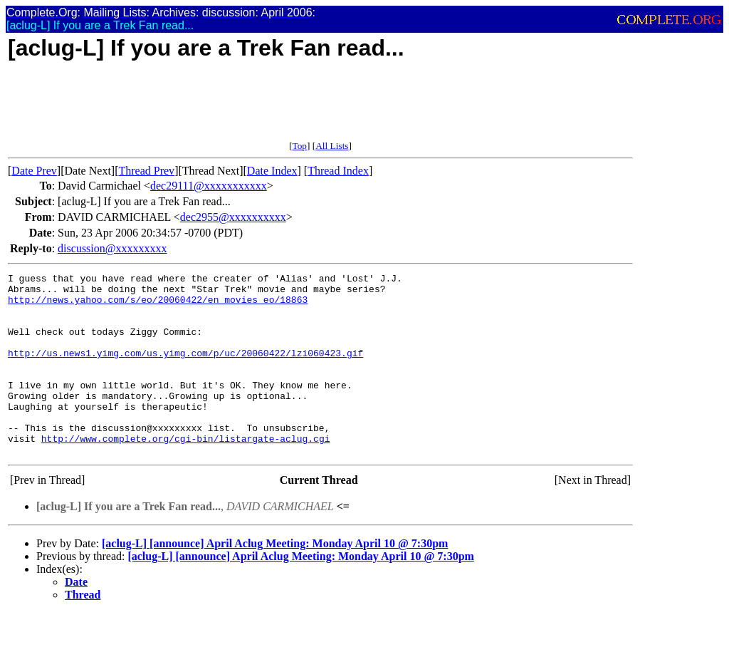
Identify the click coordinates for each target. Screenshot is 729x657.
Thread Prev (146, 171)
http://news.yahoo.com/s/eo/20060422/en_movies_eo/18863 (158, 305)
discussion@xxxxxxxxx (112, 248)
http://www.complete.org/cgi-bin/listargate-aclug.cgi (185, 472)
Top (299, 145)
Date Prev (34, 171)
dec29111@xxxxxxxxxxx (208, 186)
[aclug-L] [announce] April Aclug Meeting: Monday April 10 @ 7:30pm (275, 580)
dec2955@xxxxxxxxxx (233, 217)
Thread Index (338, 171)
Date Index (272, 171)
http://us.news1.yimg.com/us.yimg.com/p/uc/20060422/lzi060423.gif (185, 369)
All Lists (331, 145)
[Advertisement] (267, 108)
